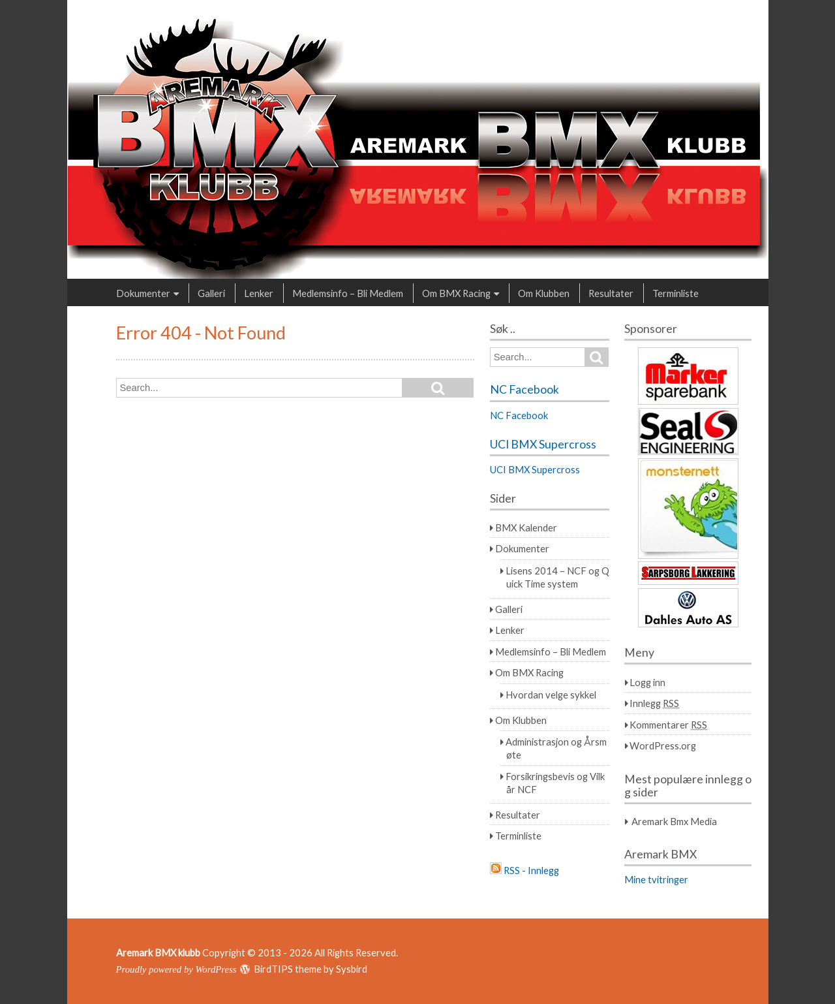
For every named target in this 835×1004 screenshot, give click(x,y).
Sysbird (351, 969)
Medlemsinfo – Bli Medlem (347, 293)
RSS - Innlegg (531, 870)
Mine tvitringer (656, 879)
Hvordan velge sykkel (551, 694)
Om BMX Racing (456, 293)
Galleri (211, 293)
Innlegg (654, 703)
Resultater (610, 293)
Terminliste (675, 293)
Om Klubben (543, 293)
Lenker (258, 293)
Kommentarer (668, 724)
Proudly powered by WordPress (176, 969)
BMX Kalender (526, 527)
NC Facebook (524, 389)
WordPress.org (663, 745)
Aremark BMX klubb (158, 952)
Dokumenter (143, 293)
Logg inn (647, 682)
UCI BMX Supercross (543, 444)
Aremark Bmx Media (674, 821)
